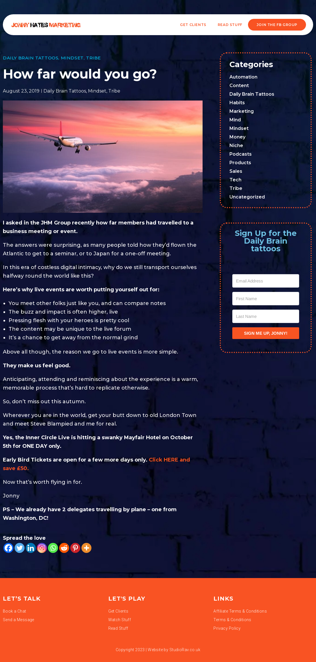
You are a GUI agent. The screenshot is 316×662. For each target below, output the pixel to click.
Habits (237, 102)
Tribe (93, 58)
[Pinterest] (75, 548)
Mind (235, 120)
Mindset (72, 58)
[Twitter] (20, 548)
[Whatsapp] (53, 548)
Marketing (241, 111)
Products (240, 162)
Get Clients (193, 25)
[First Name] (265, 298)
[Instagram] (42, 548)
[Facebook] (8, 548)
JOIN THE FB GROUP (277, 25)
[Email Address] (265, 281)
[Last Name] (265, 316)
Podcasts (240, 154)
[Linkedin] (31, 548)
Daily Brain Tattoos (30, 58)
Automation (243, 77)
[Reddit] (64, 548)
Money (237, 137)
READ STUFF (230, 25)
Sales (235, 171)
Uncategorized (247, 197)
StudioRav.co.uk (184, 649)
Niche (236, 145)
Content (239, 85)
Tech (235, 179)
